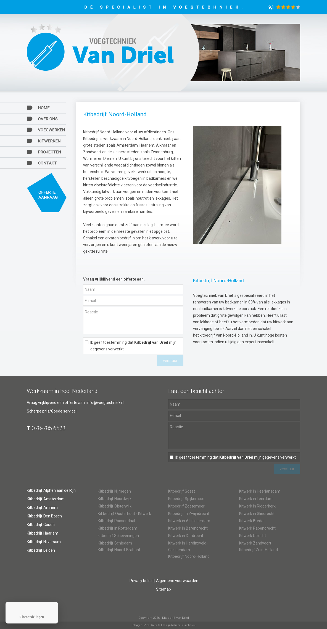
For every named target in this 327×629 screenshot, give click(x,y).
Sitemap (163, 589)
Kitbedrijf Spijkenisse (186, 498)
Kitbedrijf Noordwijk (114, 498)
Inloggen (137, 625)
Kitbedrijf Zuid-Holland (258, 550)
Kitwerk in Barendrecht (188, 528)
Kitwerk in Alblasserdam (189, 521)
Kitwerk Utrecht (252, 535)
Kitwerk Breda (251, 521)
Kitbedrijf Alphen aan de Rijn (51, 490)
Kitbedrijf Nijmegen (114, 491)
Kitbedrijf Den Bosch (44, 516)
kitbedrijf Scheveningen (118, 535)
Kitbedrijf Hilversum (44, 542)
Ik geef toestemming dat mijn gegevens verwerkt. (133, 345)
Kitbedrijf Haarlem (42, 533)
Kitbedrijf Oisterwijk (114, 506)
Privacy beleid (142, 580)
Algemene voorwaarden (177, 580)
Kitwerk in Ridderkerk (257, 506)
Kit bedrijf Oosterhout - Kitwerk (124, 513)
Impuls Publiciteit (185, 625)
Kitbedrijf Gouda (41, 524)
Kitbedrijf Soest (181, 491)
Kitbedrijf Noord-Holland (189, 556)
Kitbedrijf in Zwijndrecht (188, 513)
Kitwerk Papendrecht (257, 528)
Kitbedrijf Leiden (41, 550)
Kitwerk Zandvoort (255, 543)
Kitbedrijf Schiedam (115, 543)
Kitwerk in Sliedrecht (257, 513)
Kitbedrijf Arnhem (42, 507)
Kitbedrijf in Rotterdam (117, 528)
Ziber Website (152, 625)
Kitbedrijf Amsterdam (46, 499)
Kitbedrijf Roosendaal (116, 521)
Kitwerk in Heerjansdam (259, 491)
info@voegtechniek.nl (105, 402)
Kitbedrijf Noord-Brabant (119, 550)
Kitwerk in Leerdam (256, 498)
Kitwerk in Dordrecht (185, 535)
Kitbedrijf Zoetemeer (186, 506)
